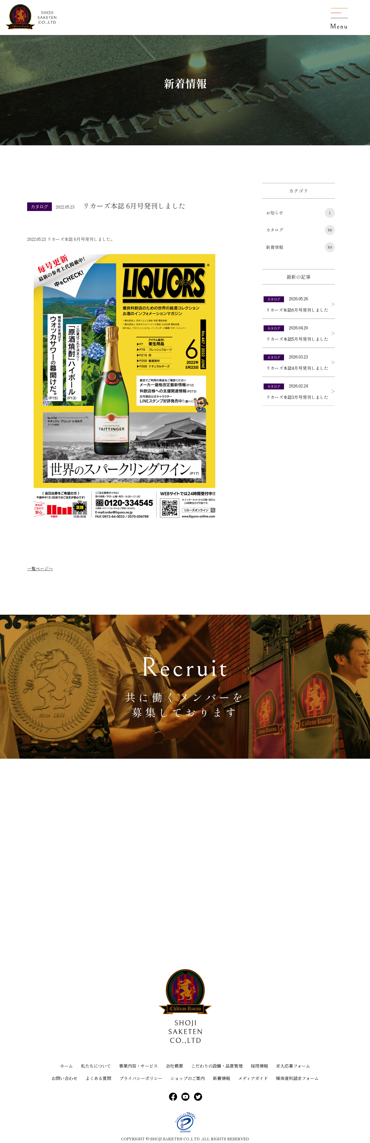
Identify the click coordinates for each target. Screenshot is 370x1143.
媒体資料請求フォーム (297, 1078)
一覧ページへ (40, 568)
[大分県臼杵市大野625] (185, 867)
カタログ (300, 230)
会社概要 (174, 1066)
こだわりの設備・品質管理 (217, 1066)
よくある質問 (98, 1078)
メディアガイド (253, 1078)
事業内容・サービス (138, 1066)
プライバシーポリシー (140, 1078)
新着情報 (300, 247)
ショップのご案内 (187, 1078)
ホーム (66, 1066)
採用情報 (259, 1066)
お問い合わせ (64, 1078)
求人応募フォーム (293, 1066)
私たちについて (96, 1066)
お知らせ (300, 213)
